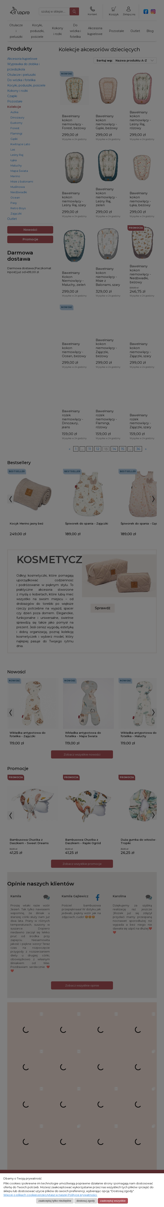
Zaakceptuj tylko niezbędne (54, 1200)
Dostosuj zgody (85, 1200)
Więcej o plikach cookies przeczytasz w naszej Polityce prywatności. (50, 1195)
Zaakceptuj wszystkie (113, 1200)
